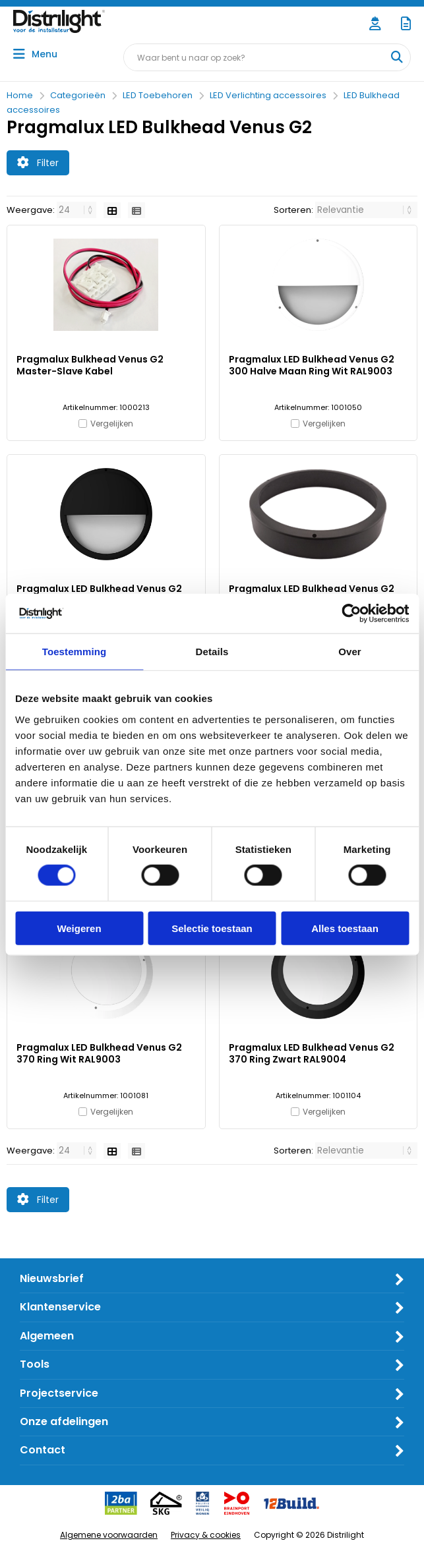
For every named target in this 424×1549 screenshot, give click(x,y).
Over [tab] (349, 651)
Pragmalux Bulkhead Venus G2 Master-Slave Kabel (90, 365)
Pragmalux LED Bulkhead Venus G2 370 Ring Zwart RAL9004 (311, 1053)
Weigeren (79, 927)
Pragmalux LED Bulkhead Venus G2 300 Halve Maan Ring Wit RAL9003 (311, 365)
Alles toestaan (345, 927)
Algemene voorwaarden (109, 1534)
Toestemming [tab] (74, 651)
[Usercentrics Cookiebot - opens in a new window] (351, 614)
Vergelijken (111, 423)
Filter (38, 162)
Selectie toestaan (212, 927)
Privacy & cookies (206, 1534)
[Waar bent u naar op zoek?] (396, 57)
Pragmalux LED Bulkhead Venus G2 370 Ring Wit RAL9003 (99, 1053)
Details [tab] (212, 651)
